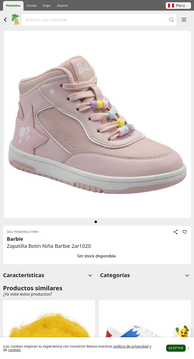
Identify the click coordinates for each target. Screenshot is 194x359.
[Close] (188, 348)
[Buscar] (171, 19)
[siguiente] (95, 222)
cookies (14, 349)
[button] (178, 5)
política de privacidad (131, 346)
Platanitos (13, 5)
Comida (32, 5)
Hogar (47, 5)
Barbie (15, 238)
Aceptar (175, 348)
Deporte (62, 5)
